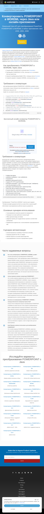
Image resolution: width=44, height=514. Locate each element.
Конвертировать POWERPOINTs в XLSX (31, 414)
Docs (21, 487)
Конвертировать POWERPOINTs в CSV (12, 367)
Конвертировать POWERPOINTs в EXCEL (12, 375)
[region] (22, 103)
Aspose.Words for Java (16, 61)
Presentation (32, 70)
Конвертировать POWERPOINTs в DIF (31, 367)
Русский (34, 2)
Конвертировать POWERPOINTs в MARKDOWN (12, 382)
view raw (39, 113)
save (31, 72)
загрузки (27, 91)
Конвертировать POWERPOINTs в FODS (31, 375)
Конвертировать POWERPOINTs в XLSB (31, 407)
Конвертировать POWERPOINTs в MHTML (31, 382)
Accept (22, 505)
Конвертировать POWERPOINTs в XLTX (12, 431)
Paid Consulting (21, 496)
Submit (22, 460)
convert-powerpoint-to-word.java (10, 113)
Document (37, 76)
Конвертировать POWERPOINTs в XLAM (31, 397)
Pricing (21, 485)
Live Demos (22, 489)
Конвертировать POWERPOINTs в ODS (12, 390)
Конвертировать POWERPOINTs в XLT (12, 424)
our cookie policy (21, 502)
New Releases (21, 482)
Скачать (22, 42)
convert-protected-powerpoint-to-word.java (13, 197)
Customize (13, 509)
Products (22, 480)
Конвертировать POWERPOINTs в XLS (12, 407)
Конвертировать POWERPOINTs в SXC (31, 390)
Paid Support (22, 494)
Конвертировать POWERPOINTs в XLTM (31, 424)
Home (21, 478)
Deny (31, 509)
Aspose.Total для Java (7, 50)
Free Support (22, 491)
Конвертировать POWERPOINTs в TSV (12, 397)
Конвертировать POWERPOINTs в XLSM (12, 414)
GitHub (27, 113)
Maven (32, 88)
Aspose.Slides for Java (19, 56)
